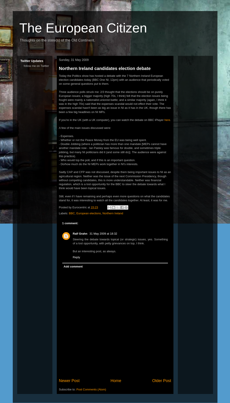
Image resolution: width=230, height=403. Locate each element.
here (167, 120)
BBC (72, 213)
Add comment (73, 266)
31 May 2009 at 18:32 (103, 233)
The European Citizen (83, 28)
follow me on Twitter (36, 66)
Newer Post (69, 381)
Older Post (161, 381)
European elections (88, 213)
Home (115, 381)
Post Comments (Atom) (91, 389)
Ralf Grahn (80, 233)
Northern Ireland (113, 213)
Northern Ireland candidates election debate (105, 68)
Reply (76, 257)
